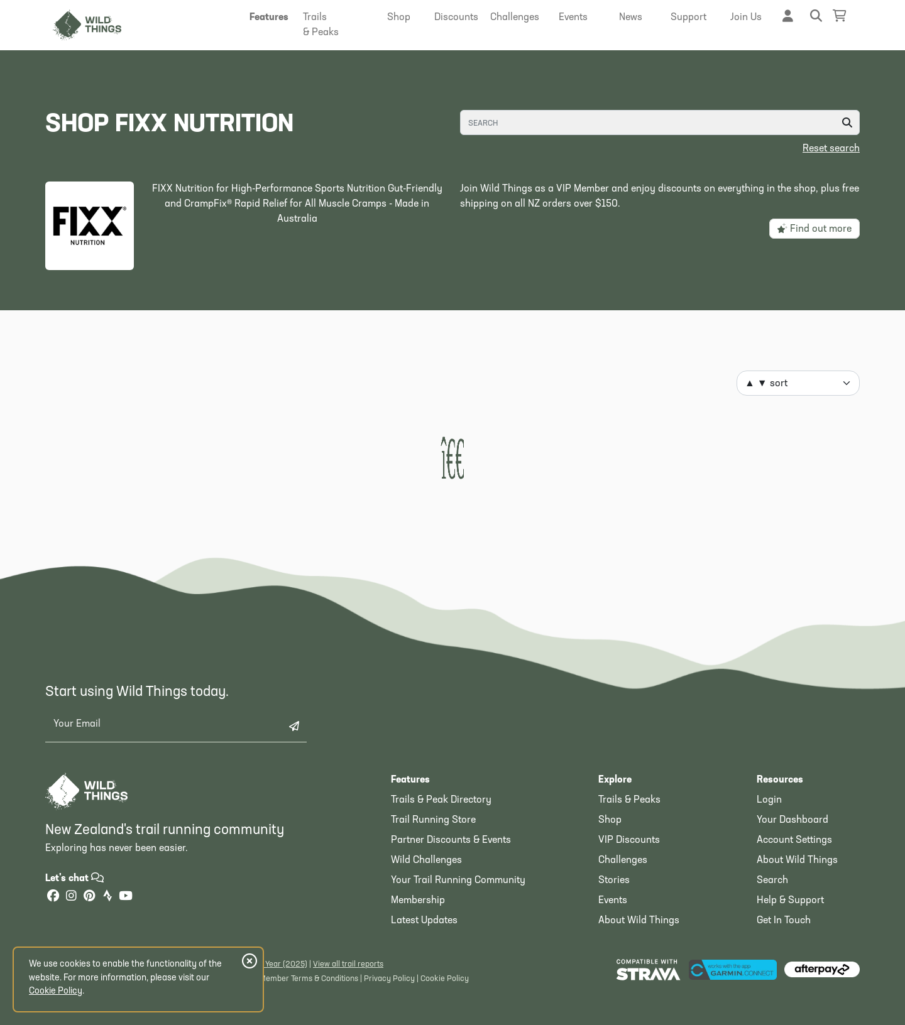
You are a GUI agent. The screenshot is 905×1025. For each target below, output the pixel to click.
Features (410, 780)
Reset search (831, 149)
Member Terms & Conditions (309, 979)
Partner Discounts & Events (451, 840)
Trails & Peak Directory (441, 800)
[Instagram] (71, 897)
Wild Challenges (426, 860)
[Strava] (107, 897)
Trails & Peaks (629, 800)
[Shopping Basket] (839, 16)
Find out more (814, 228)
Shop (610, 820)
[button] (269, 17)
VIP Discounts (629, 840)
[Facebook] (52, 897)
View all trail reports (348, 964)
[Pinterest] (89, 897)
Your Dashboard (792, 820)
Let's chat (74, 879)
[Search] (660, 122)
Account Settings (794, 840)
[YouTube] (125, 897)
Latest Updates (424, 921)
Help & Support (790, 901)
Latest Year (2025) (274, 964)
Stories (614, 881)
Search (772, 881)
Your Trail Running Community (458, 881)
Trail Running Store (433, 820)
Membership (418, 901)
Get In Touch (784, 921)
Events (612, 901)
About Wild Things (638, 921)
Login (769, 800)
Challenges (622, 860)
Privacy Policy (389, 979)
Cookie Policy (444, 979)
